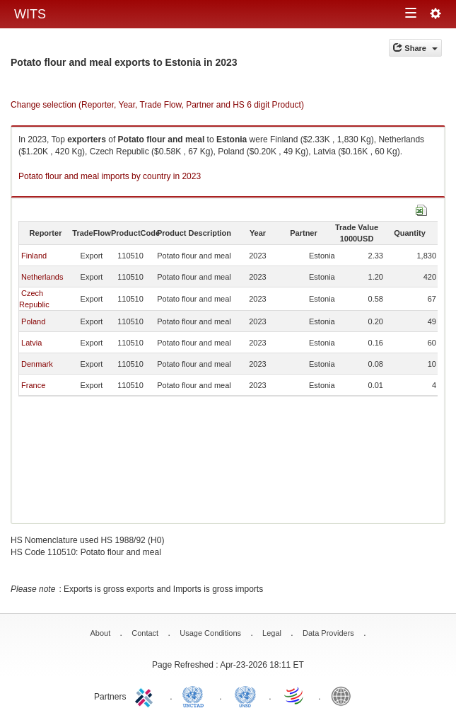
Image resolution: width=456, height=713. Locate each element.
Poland (33, 321)
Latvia (31, 342)
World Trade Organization (295, 695)
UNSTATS (245, 695)
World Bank (344, 695)
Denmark (37, 364)
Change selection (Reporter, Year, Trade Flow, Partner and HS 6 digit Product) (157, 105)
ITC (146, 695)
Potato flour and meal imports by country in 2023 (109, 176)
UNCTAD (196, 695)
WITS (30, 14)
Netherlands (42, 277)
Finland (34, 255)
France (33, 385)
